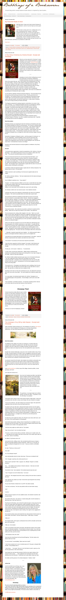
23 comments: (17, 315)
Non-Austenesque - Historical (10, 16)
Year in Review (8, 49)
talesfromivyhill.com (11, 368)
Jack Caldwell (32, 47)
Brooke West (27, 47)
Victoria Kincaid (36, 48)
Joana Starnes (18, 48)
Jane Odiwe (8, 48)
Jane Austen (37, 47)
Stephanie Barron (30, 48)
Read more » (7, 42)
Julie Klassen (38, 326)
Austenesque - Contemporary (48, 14)
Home (5, 14)
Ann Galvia (10, 47)
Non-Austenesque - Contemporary (24, 16)
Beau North (22, 47)
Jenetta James (12, 48)
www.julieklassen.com (10, 579)
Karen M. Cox (24, 48)
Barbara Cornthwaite (16, 47)
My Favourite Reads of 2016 (14, 21)
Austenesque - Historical (36, 14)
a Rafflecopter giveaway (10, 592)
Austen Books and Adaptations (23, 14)
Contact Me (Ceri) (11, 14)
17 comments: (17, 45)
